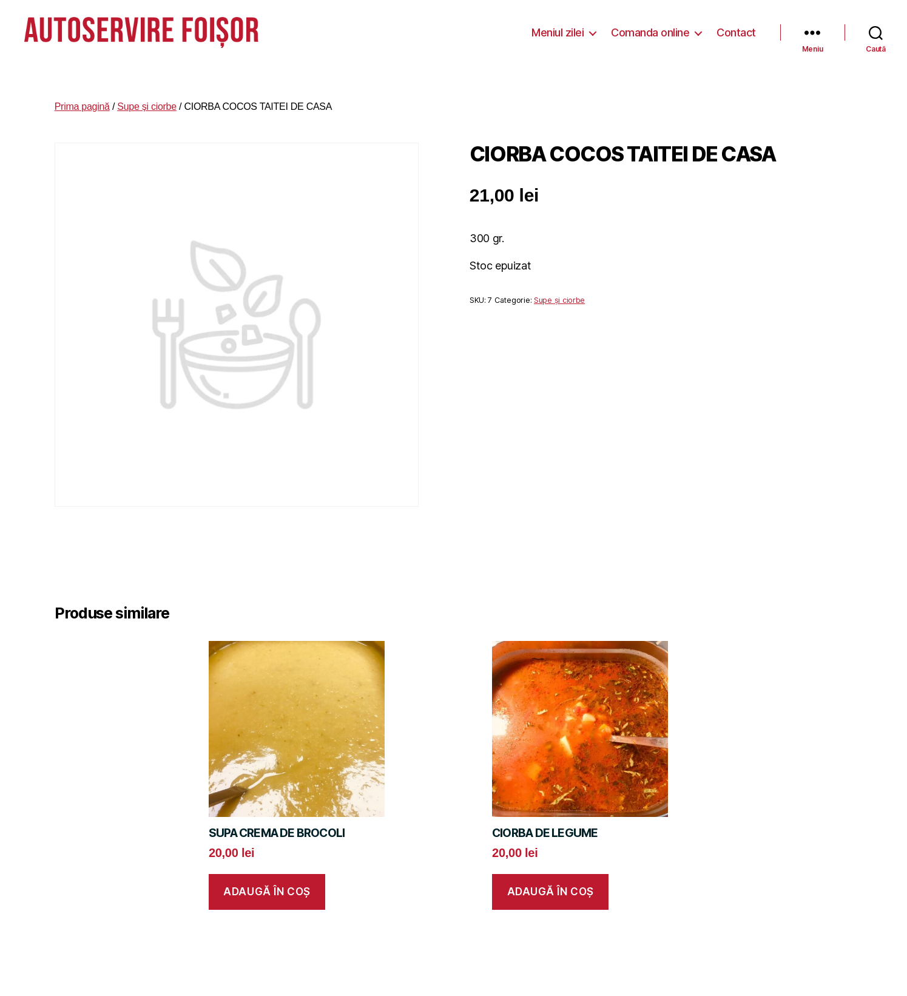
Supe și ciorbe (147, 102)
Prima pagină (82, 102)
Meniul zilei (557, 30)
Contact (736, 30)
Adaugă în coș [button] (266, 887)
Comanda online (650, 30)
